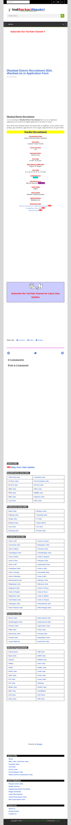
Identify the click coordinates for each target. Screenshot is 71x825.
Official (33, 206)
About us (12, 809)
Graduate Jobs (14, 764)
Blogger (39, 744)
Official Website (33, 210)
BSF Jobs (12, 691)
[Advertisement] (35, 50)
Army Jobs (42, 679)
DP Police (41, 695)
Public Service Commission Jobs (21, 775)
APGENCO (42, 691)
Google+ (39, 340)
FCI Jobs (12, 679)
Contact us (12, 814)
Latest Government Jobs (17, 797)
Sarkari (11, 660)
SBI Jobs (41, 652)
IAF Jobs (12, 683)
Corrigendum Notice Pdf (33, 208)
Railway (41, 683)
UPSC (11, 667)
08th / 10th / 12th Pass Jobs (19, 761)
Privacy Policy (14, 811)
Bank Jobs (13, 656)
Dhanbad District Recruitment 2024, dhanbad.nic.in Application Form (29, 72)
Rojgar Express (14, 786)
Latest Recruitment (15, 794)
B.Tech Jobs (13, 769)
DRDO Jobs (42, 660)
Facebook (21, 340)
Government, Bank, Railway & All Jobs (34, 821)
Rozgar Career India (16, 784)
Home (11, 759)
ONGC (11, 663)
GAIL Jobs (42, 675)
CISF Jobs (42, 671)
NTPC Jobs (13, 671)
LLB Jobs (12, 767)
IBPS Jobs (42, 656)
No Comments (11, 77)
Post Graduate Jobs (16, 772)
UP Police (12, 695)
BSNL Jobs (13, 687)
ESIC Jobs (12, 675)
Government (13, 652)
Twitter (30, 340)
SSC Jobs (41, 663)
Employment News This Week (19, 789)
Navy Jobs (12, 699)
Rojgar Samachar (15, 792)
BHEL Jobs (42, 667)
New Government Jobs (17, 799)
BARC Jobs (42, 687)
